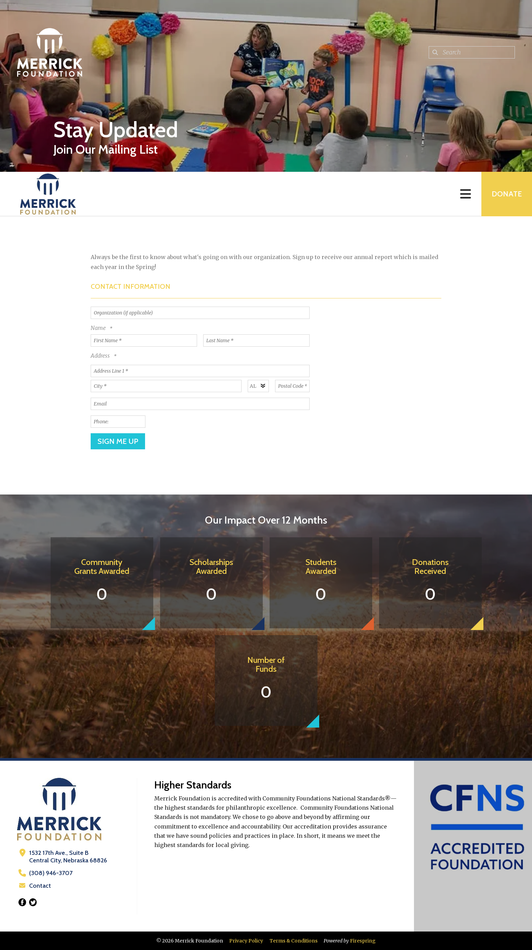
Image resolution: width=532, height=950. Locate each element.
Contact (40, 885)
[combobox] (472, 52)
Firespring (363, 941)
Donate (507, 193)
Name (99, 327)
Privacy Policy (246, 941)
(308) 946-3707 (51, 873)
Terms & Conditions (293, 941)
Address (101, 355)
